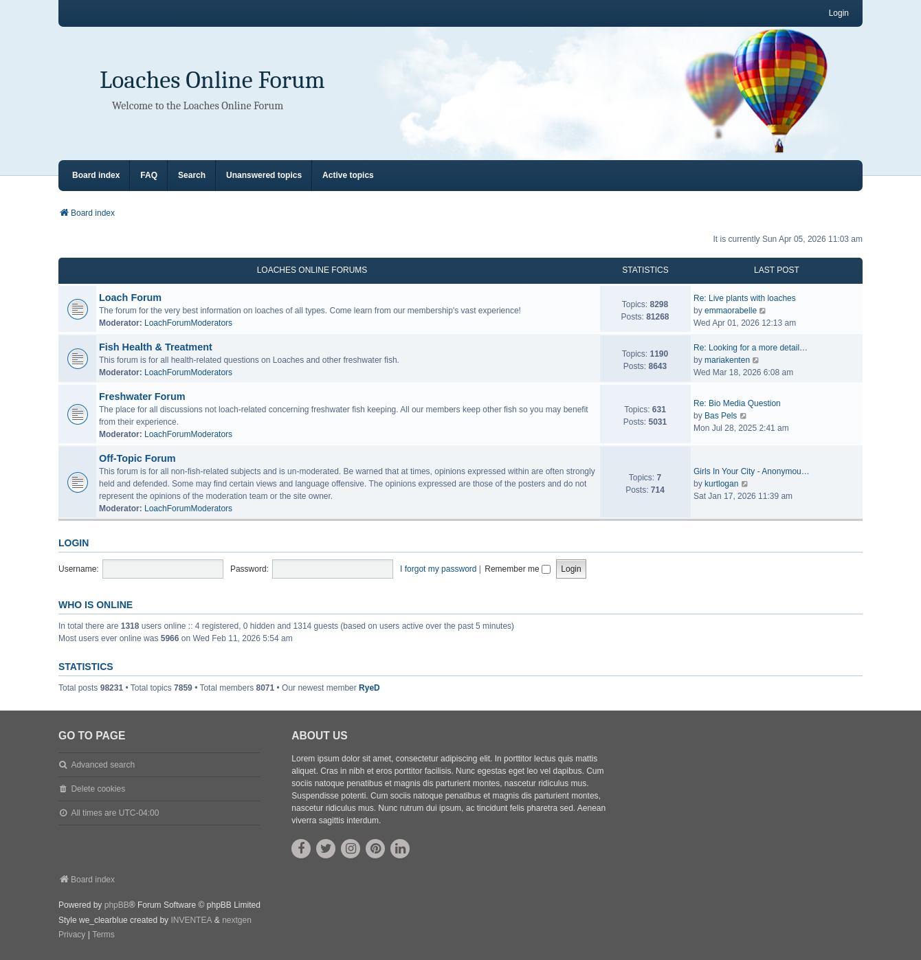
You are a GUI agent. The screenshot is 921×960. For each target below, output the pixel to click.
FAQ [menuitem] (148, 175)
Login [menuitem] (839, 13)
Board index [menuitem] (96, 175)
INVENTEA (191, 920)
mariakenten (727, 360)
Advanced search (103, 765)
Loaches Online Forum (212, 80)
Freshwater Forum (142, 396)
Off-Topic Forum (137, 458)
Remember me (518, 569)
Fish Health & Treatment (155, 347)
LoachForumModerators (188, 323)
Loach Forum (130, 297)
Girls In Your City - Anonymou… (751, 471)
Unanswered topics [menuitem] (264, 175)
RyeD (369, 688)
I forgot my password (438, 569)
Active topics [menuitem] (348, 175)
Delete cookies (98, 789)
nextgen (237, 920)
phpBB (116, 905)
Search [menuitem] (192, 175)
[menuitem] (71, 935)
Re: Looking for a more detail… (750, 348)
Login (73, 542)
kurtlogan (721, 484)
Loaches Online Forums (312, 270)
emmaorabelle (730, 310)
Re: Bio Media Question (737, 403)
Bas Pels (720, 416)
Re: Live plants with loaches (744, 298)
